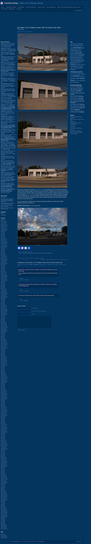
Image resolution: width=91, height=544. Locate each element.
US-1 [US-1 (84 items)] (76, 80)
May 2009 (3, 504)
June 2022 (3, 284)
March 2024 (3, 254)
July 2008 (3, 518)
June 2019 (3, 334)
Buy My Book (21, 7)
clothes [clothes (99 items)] (79, 49)
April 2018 (3, 354)
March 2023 (3, 271)
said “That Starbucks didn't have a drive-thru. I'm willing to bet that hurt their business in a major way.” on (8, 45)
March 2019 (3, 339)
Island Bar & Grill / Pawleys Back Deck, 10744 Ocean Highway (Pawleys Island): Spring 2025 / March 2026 (7, 200)
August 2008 (3, 517)
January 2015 (3, 409)
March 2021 (3, 305)
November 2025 (4, 226)
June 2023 (3, 267)
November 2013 (4, 428)
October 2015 (3, 396)
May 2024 (3, 251)
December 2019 (4, 326)
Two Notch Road (48, 253)
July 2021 (3, 299)
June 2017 (3, 368)
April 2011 (3, 472)
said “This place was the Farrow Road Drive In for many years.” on (8, 174)
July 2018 (3, 350)
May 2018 (3, 353)
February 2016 (4, 391)
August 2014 (3, 416)
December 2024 (4, 242)
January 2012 (3, 459)
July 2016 (3, 383)
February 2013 (4, 441)
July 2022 (3, 282)
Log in (2, 533)
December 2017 (4, 360)
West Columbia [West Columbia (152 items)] (74, 82)
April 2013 (3, 438)
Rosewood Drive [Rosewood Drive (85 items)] (73, 73)
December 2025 (4, 225)
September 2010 (4, 482)
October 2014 (3, 413)
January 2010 (3, 493)
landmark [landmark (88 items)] (83, 64)
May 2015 (3, 403)
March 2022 (3, 288)
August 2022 (3, 281)
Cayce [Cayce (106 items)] (71, 49)
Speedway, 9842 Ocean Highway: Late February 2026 (77, 112)
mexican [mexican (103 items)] (72, 68)
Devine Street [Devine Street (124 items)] (73, 54)
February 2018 (4, 357)
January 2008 (3, 527)
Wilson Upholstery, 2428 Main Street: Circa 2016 (7, 206)
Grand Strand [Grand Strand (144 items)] (76, 60)
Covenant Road (30, 253)
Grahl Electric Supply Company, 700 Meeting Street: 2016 (77, 107)
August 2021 (3, 298)
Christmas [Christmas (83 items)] (76, 49)
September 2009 (4, 499)
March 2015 (3, 406)
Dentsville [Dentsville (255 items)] (78, 52)
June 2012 (3, 452)
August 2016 (3, 382)
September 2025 (4, 229)
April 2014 (3, 421)
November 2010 (4, 479)
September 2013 (4, 431)
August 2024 (3, 247)
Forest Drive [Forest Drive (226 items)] (78, 57)
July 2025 (3, 232)
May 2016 (3, 386)
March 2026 (3, 221)
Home (2, 7)
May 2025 (3, 235)
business (25, 253)
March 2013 (3, 440)
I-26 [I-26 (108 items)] (77, 64)
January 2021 (3, 308)
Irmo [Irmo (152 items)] (79, 64)
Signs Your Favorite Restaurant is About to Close (68, 7)
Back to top (79, 541)
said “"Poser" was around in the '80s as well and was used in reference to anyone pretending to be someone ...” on (8, 63)
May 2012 (3, 454)
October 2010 (3, 480)
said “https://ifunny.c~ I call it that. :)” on (8, 190)
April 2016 (3, 388)
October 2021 (3, 295)
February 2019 (4, 340)
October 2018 (3, 346)
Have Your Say (41, 7)
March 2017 (3, 372)
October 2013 (3, 430)
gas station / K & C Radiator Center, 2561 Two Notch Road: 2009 (38, 27)
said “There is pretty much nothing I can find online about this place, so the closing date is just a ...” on (8, 162)
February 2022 (4, 289)
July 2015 (3, 400)
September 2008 (4, 516)
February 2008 (4, 525)
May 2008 (3, 521)
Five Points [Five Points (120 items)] (76, 55)
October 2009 (3, 497)
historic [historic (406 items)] (73, 64)
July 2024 (3, 249)
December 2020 (4, 309)
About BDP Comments (5, 192)
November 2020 (4, 310)
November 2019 (4, 327)
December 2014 (4, 410)
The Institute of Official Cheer (76, 128)
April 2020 (3, 320)
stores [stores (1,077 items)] (76, 76)
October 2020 (3, 312)
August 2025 (3, 230)
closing (2, 213)
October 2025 (3, 228)
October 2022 (3, 278)
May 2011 (3, 471)
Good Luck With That (31, 7)
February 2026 (4, 222)
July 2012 (3, 451)
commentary (3, 214)
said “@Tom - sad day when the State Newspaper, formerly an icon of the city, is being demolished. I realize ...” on (8, 131)
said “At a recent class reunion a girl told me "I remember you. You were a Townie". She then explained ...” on (8, 85)
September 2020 (4, 313)
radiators (43, 253)
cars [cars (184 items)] (83, 48)
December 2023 (4, 258)
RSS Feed (77, 10)
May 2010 (3, 487)
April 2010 (3, 489)
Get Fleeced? (3, 197)
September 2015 (4, 398)
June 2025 (3, 233)
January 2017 (3, 375)
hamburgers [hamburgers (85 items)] (72, 61)
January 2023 (3, 274)
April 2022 (3, 287)
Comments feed (4, 536)
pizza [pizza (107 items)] (75, 69)
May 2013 (3, 437)
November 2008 (4, 513)
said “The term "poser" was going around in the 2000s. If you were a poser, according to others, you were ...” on (8, 74)
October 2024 (3, 244)
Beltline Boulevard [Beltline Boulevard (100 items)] (74, 44)
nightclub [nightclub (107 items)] (76, 68)
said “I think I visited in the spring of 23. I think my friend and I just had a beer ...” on (8, 107)
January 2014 (3, 426)
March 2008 (3, 524)
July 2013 (3, 434)
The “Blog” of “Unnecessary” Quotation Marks (76, 123)
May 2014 (3, 420)
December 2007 (4, 528)
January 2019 (3, 341)
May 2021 (3, 302)
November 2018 (4, 344)
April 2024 (3, 253)
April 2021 (3, 303)
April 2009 (3, 506)
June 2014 (3, 419)
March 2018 (3, 355)
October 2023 (3, 261)
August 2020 (3, 315)
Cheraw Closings (73, 133)
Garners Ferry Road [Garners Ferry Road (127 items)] (75, 59)
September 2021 (4, 296)
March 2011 (3, 473)
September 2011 (4, 465)
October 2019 (3, 329)
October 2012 (3, 447)
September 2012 (4, 448)
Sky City (72, 129)
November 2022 (4, 277)
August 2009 (3, 500)
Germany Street (37, 253)
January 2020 (3, 324)
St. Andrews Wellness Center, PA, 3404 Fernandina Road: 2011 (7, 204)
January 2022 (3, 291)
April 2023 (3, 270)
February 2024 (4, 256)
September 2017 (4, 364)
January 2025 (3, 240)
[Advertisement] (45, 19)
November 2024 (4, 243)
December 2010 (4, 478)
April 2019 (3, 337)
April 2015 (3, 405)
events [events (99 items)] (71, 55)
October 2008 (3, 514)
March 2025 (3, 237)
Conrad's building (30, 194)
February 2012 (4, 458)
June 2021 (3, 301)
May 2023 (3, 268)
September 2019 (4, 330)
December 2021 (4, 292)
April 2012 (3, 455)
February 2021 (4, 306)
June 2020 (3, 317)
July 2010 (3, 485)
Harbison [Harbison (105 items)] (77, 61)
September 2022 (4, 280)
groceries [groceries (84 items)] (82, 60)
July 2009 (3, 502)
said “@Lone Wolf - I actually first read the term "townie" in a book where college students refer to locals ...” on (8, 95)
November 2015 (4, 395)
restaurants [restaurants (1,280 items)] (76, 71)
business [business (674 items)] (77, 47)
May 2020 (3, 319)
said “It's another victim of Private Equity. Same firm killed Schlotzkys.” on (8, 184)
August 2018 (3, 348)
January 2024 (3, 257)
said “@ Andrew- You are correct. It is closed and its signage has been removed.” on (8, 54)
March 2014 (3, 423)
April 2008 (3, 523)
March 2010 (3, 490)
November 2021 (4, 294)
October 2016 (3, 379)
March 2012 (3, 457)
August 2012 (3, 450)
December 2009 (4, 494)
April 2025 (3, 236)
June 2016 (3, 385)
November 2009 (4, 496)
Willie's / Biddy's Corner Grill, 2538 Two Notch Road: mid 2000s (31, 258)
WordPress (42, 541)
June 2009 (3, 503)
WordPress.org (4, 537)
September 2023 (4, 263)
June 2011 (3, 469)
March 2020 (3, 322)
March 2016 (3, 389)
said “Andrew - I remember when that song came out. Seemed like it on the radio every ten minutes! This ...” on (8, 49)
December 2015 (4, 393)
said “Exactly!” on (8, 126)
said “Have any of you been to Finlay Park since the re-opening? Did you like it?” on (8, 158)
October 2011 (3, 464)
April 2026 (3, 219)
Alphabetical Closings (11, 7)
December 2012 (4, 444)
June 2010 (3, 486)
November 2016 (4, 378)
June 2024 (3, 250)
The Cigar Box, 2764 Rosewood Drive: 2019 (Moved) (76, 104)
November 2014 (4, 412)
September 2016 (4, 381)
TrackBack (36, 264)
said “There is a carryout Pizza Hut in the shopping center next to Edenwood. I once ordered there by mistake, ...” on (8, 143)
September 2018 (4, 347)
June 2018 (3, 351)
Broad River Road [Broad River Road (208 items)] (76, 44)
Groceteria (72, 125)
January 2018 (3, 358)
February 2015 (4, 407)
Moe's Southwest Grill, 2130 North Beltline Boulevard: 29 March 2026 (77, 101)
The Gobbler (72, 126)
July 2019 (3, 333)
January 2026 (3, 223)
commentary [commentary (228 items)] (74, 51)
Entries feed (3, 534)
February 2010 (4, 492)
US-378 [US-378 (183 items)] (82, 80)
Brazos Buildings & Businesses (76, 132)
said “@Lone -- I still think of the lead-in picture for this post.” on (8, 122)
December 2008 (4, 511)
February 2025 (4, 239)
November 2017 (4, 361)
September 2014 (4, 414)
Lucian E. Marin (32, 541)
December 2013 (4, 427)
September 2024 (4, 246)
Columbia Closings (11, 3)
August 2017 (3, 365)
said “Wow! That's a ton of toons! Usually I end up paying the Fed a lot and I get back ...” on (8, 90)
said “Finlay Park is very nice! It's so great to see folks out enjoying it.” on (8, 148)
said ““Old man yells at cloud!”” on (6, 98)
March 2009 (3, 507)
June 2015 (3, 402)
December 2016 (4, 376)
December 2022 (4, 275)
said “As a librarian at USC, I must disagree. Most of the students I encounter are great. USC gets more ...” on (8, 101)
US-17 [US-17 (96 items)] (78, 80)
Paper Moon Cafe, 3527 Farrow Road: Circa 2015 (7, 208)
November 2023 (4, 260)
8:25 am (26, 300)
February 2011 (4, 475)
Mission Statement (51, 7)
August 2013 (3, 433)
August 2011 (3, 466)
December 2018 (4, 343)
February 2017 (4, 374)
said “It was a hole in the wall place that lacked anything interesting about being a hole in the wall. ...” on (8, 137)
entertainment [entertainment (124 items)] (80, 54)
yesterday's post (39, 189)
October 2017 (3, 362)
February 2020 (4, 323)
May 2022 (3, 285)
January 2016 (3, 392)
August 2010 (3, 483)
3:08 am (27, 279)
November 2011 (4, 462)
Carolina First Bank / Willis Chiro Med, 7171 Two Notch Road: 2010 (54, 259)
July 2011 (3, 468)
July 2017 (3, 367)
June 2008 (3, 520)
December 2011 (4, 461)
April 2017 (3, 371)
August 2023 (3, 264)
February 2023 (4, 272)
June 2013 (3, 435)
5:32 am (27, 290)
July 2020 (3, 316)
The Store (19, 9)
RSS (31, 264)
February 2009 (4, 509)
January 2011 (3, 476)
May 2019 (3, 336)
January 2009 (3, 510)
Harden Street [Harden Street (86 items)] (77, 62)
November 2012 (4, 445)
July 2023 (3, 265)
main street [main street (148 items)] (80, 66)
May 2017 (3, 369)
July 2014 (3, 417)
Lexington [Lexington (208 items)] (73, 66)
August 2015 (3, 399)
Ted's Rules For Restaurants (8, 9)
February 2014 (4, 424)
